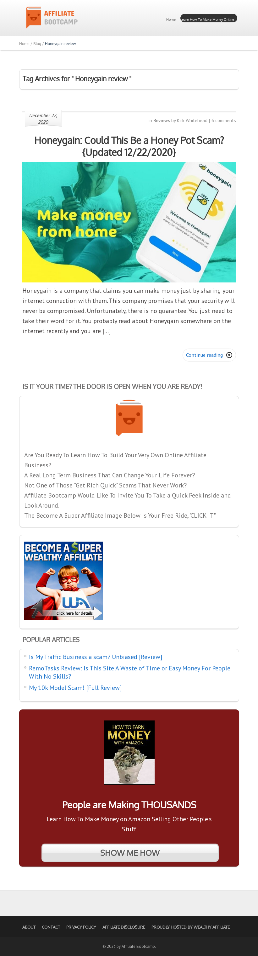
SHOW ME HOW (130, 853)
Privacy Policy (81, 927)
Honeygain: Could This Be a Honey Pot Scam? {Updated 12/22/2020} (129, 146)
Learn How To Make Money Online (207, 19)
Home (171, 19)
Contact (51, 927)
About (29, 927)
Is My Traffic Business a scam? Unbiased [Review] (95, 657)
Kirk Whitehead (192, 120)
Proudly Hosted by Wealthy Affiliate (190, 927)
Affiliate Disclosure (123, 927)
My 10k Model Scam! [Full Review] (75, 688)
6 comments (223, 120)
